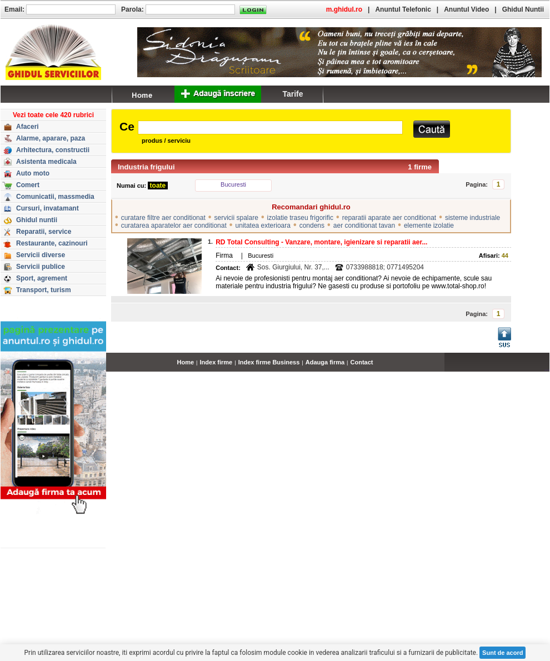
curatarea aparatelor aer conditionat (174, 225)
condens (311, 225)
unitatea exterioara (263, 225)
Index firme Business (269, 362)
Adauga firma (325, 362)
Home (185, 362)
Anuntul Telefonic (403, 9)
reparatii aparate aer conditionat (389, 218)
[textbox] (270, 127)
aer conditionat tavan (364, 225)
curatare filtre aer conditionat (163, 218)
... (546, 368)
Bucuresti (233, 184)
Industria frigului (146, 167)
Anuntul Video (466, 9)
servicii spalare (236, 218)
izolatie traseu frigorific (300, 218)
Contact (362, 362)
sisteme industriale (472, 218)
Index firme (216, 362)
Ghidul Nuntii (523, 9)
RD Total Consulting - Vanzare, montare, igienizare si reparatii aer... (321, 242)
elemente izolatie (429, 225)
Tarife (292, 93)
